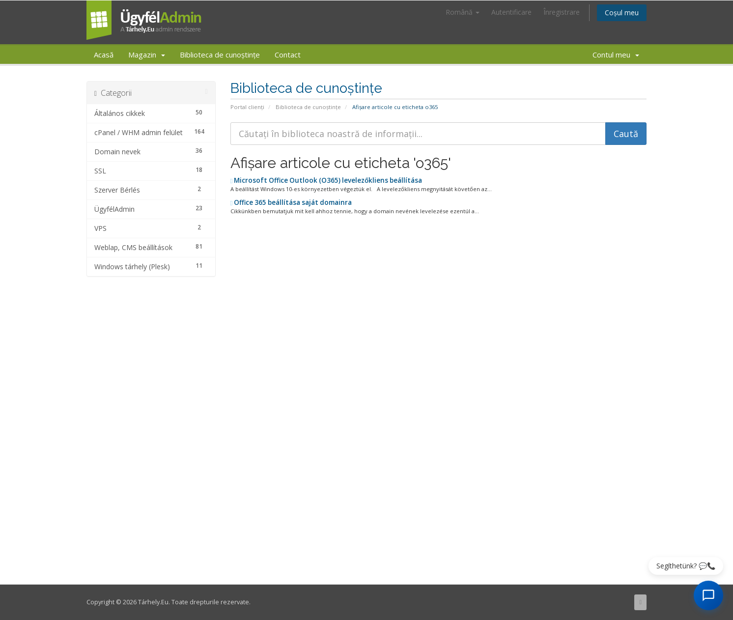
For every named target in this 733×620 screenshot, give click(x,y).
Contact (288, 54)
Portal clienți (247, 107)
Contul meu (615, 54)
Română (462, 12)
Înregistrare (561, 12)
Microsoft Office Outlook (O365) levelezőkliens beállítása (326, 180)
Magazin (146, 54)
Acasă (103, 54)
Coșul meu (622, 12)
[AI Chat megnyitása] (708, 595)
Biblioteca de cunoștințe (220, 54)
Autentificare (511, 12)
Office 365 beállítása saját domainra (291, 202)
